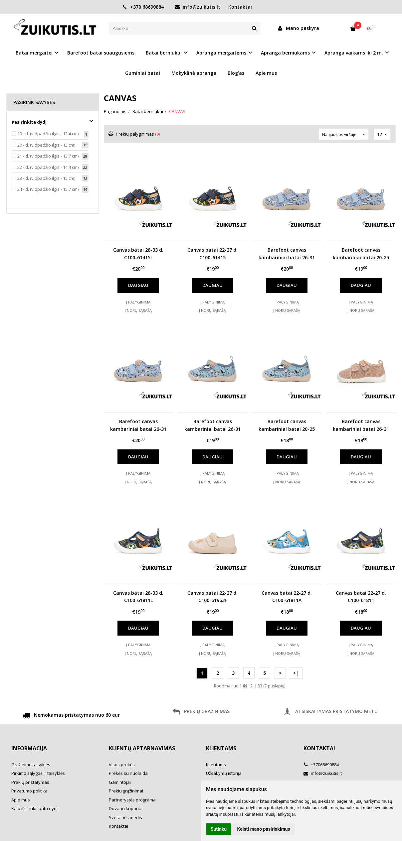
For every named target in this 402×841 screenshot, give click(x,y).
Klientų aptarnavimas (142, 748)
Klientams (221, 748)
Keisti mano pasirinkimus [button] (263, 829)
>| (296, 673)
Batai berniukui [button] (164, 53)
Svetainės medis (125, 817)
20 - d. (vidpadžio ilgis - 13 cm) (46, 145)
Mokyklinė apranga (193, 73)
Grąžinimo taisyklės (30, 765)
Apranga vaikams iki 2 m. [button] (353, 53)
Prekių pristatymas (30, 782)
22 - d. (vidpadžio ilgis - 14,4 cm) (48, 167)
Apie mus (266, 73)
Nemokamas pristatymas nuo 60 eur (71, 716)
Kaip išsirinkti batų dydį (34, 808)
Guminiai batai (142, 73)
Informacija (29, 748)
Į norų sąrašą (138, 310)
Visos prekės (122, 765)
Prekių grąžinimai (126, 791)
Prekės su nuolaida (128, 773)
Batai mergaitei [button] (34, 53)
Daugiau (138, 285)
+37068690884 (321, 765)
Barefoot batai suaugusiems (100, 53)
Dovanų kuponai (125, 808)
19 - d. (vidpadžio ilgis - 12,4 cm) (48, 134)
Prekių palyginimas (134, 134)
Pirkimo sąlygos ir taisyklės (38, 773)
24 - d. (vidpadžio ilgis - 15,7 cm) (48, 189)
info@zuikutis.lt (197, 7)
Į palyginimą (138, 302)
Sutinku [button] (219, 829)
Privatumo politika (29, 791)
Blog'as (236, 73)
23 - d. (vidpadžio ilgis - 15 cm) (46, 178)
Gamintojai (120, 782)
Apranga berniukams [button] (285, 53)
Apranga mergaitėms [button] (221, 53)
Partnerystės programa (132, 800)
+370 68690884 (143, 7)
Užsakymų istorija (224, 773)
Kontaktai (240, 7)
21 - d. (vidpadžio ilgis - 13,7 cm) (48, 156)
